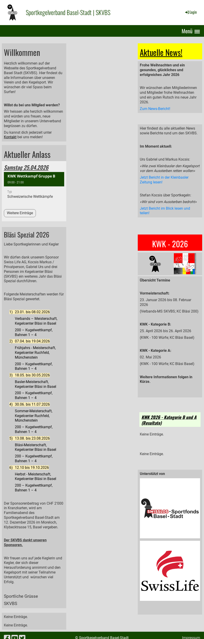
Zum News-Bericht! (155, 109)
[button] (34, 187)
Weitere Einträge (20, 213)
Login (191, 12)
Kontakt (10, 137)
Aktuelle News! (161, 52)
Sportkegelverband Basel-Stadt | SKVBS (68, 12)
